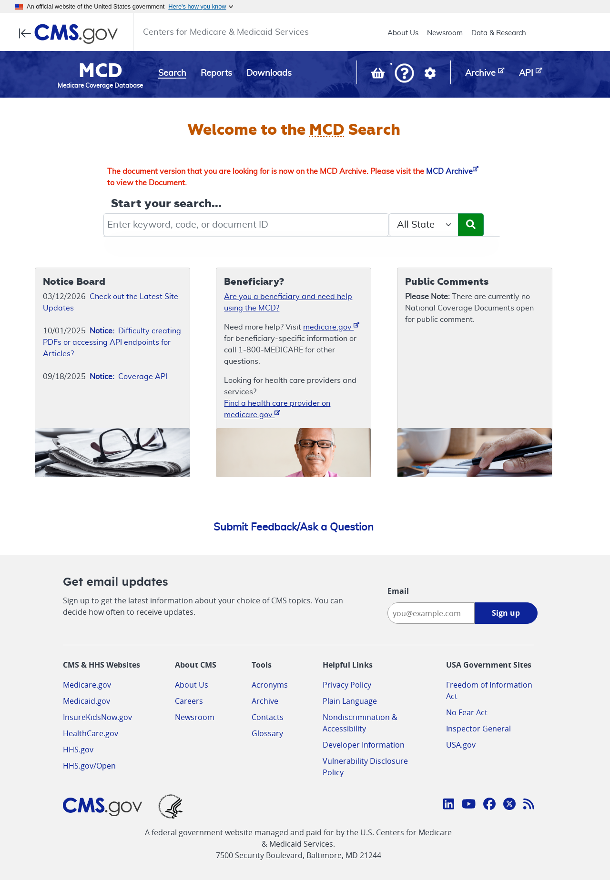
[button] (404, 74)
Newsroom (445, 33)
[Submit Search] (471, 224)
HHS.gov (78, 749)
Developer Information (364, 745)
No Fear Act (467, 712)
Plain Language (350, 701)
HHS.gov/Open (89, 765)
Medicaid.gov (86, 701)
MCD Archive (452, 171)
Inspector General (478, 728)
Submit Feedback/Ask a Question (294, 527)
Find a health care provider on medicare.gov (277, 409)
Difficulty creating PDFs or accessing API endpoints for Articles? (112, 342)
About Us (402, 33)
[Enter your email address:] (431, 613)
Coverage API (128, 376)
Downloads (269, 73)
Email (398, 591)
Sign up (506, 613)
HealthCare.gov (90, 733)
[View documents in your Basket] (378, 75)
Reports (216, 73)
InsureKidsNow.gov (97, 717)
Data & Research (498, 33)
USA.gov (461, 745)
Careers (189, 701)
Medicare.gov (87, 685)
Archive (265, 701)
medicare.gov (331, 326)
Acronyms (270, 685)
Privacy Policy (347, 685)
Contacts (268, 717)
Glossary (267, 733)
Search (172, 73)
